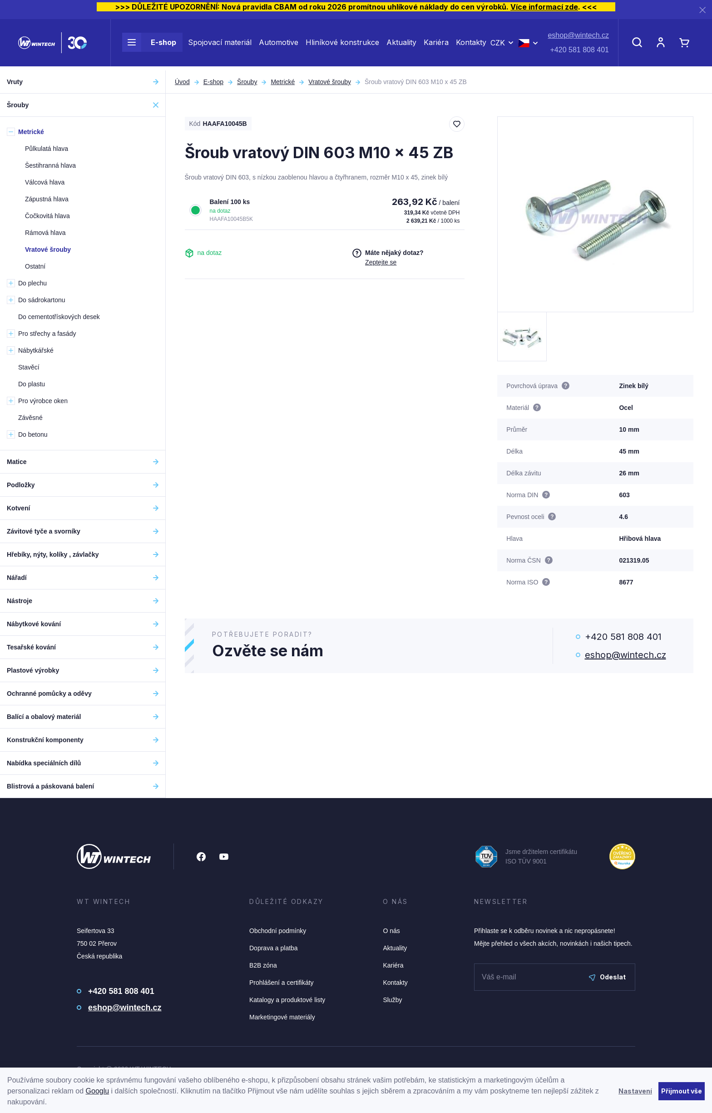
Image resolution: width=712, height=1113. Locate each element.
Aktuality (401, 44)
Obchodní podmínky (277, 930)
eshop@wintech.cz (578, 37)
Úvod (182, 81)
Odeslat (607, 977)
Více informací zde (544, 6)
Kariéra (436, 44)
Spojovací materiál (220, 44)
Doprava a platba (273, 948)
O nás (391, 930)
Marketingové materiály (282, 1017)
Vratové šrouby (329, 81)
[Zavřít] (702, 9)
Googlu (97, 1091)
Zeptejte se (380, 262)
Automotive (278, 44)
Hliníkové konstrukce (342, 44)
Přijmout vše (681, 1091)
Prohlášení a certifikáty (281, 982)
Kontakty (471, 44)
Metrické (283, 81)
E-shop (149, 44)
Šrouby (247, 81)
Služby (392, 999)
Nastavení (635, 1091)
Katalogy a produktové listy (287, 999)
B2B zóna (263, 965)
